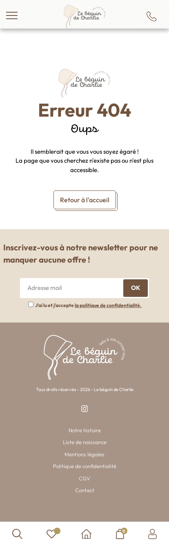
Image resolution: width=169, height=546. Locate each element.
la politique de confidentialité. (108, 305)
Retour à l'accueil (84, 200)
